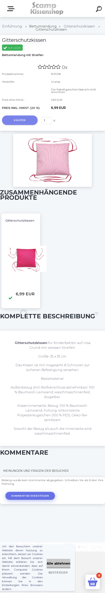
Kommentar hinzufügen (30, 495)
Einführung (12, 26)
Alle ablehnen (58, 563)
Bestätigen (58, 572)
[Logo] (46, 8)
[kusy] (47, 120)
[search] (99, 9)
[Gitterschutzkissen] (52, 135)
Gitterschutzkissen (79, 26)
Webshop (12, 8)
